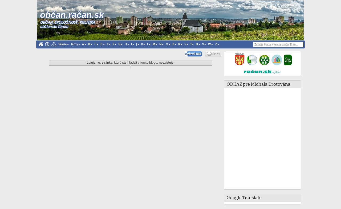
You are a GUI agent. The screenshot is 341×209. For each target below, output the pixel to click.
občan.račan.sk (72, 15)
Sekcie (62, 44)
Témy (74, 44)
